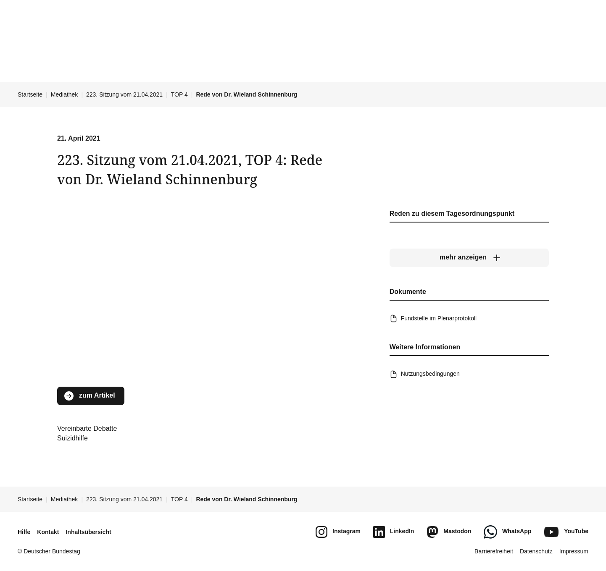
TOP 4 (179, 94)
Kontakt (48, 532)
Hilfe (24, 532)
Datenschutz (536, 551)
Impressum (573, 551)
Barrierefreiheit (493, 551)
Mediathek (64, 94)
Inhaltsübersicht (88, 532)
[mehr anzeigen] (469, 257)
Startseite (30, 94)
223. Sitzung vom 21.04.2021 (124, 94)
